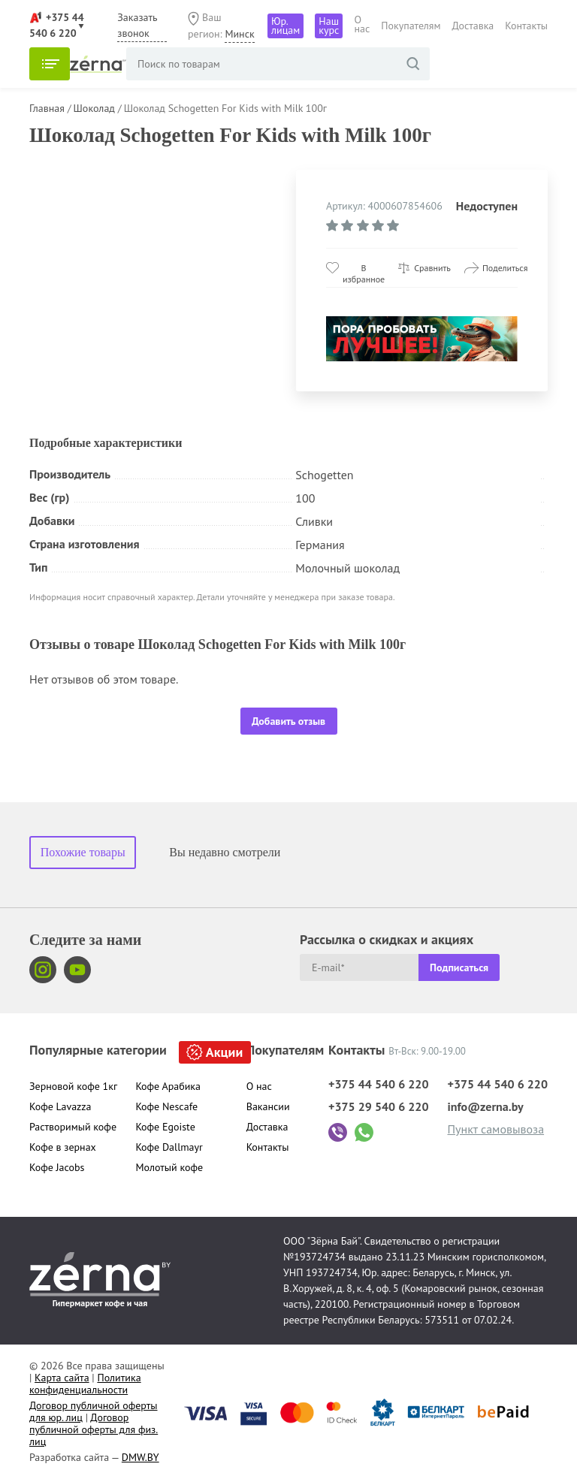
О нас (362, 24)
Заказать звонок (137, 25)
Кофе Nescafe (166, 1106)
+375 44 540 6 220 (378, 1083)
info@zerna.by (486, 1106)
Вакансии (268, 1106)
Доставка (473, 25)
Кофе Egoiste (165, 1126)
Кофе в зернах (62, 1147)
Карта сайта (62, 1377)
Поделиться (505, 267)
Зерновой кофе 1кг (73, 1086)
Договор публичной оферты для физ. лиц (93, 1429)
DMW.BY (140, 1457)
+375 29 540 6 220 (378, 1106)
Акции (224, 1052)
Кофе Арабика (168, 1086)
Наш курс (329, 25)
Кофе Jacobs (56, 1167)
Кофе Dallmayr (168, 1147)
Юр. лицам (285, 25)
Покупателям (410, 25)
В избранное (364, 267)
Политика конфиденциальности (85, 1383)
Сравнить (432, 267)
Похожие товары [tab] (83, 852)
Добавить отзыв (288, 721)
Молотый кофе (169, 1167)
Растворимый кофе (72, 1126)
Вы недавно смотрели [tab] (224, 852)
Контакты (526, 25)
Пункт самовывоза (496, 1128)
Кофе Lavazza (60, 1106)
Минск (239, 34)
